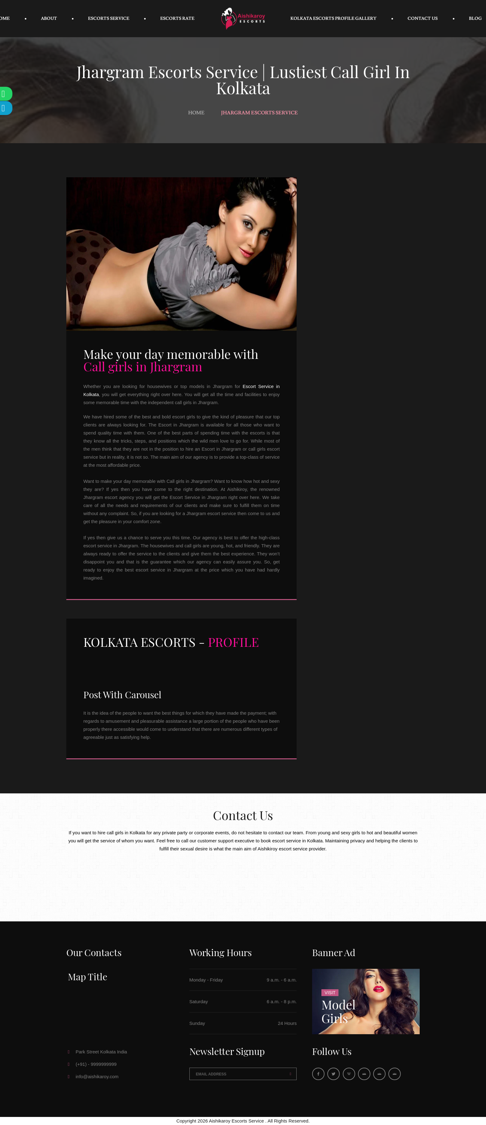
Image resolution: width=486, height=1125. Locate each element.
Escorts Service (108, 18)
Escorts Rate (177, 18)
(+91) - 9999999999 (96, 1064)
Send (290, 1074)
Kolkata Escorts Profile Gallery (333, 18)
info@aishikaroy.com (97, 1076)
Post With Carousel (122, 694)
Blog (475, 18)
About (49, 18)
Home (196, 113)
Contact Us (423, 18)
